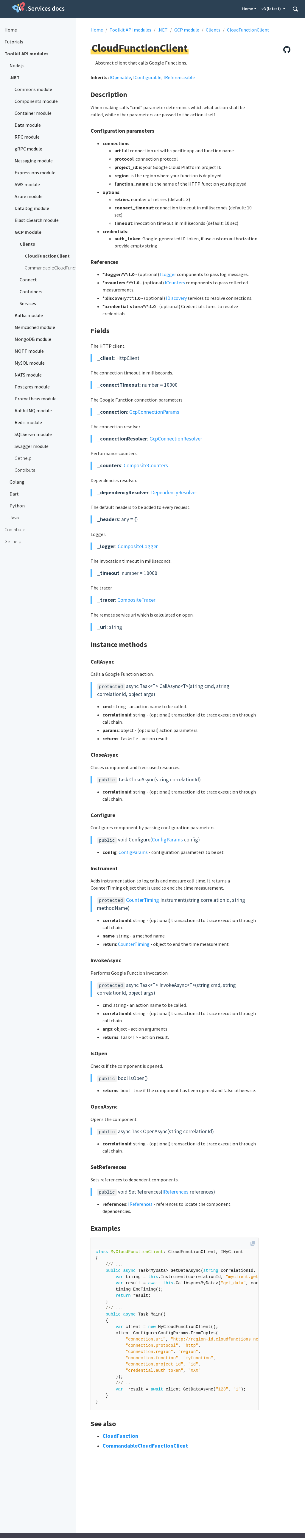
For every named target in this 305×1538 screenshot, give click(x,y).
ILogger (168, 274)
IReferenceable (179, 77)
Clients (213, 30)
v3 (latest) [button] (272, 8)
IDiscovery (176, 298)
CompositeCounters (146, 465)
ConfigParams (167, 839)
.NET (163, 30)
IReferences (175, 1192)
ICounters (175, 283)
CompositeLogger (138, 546)
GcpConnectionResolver (176, 438)
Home (247, 8)
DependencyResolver (174, 492)
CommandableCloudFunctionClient (145, 1445)
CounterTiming (142, 900)
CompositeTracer (136, 600)
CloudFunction (120, 1435)
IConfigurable (147, 77)
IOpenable (120, 77)
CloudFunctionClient (248, 30)
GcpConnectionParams (154, 412)
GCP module (186, 30)
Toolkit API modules (130, 30)
